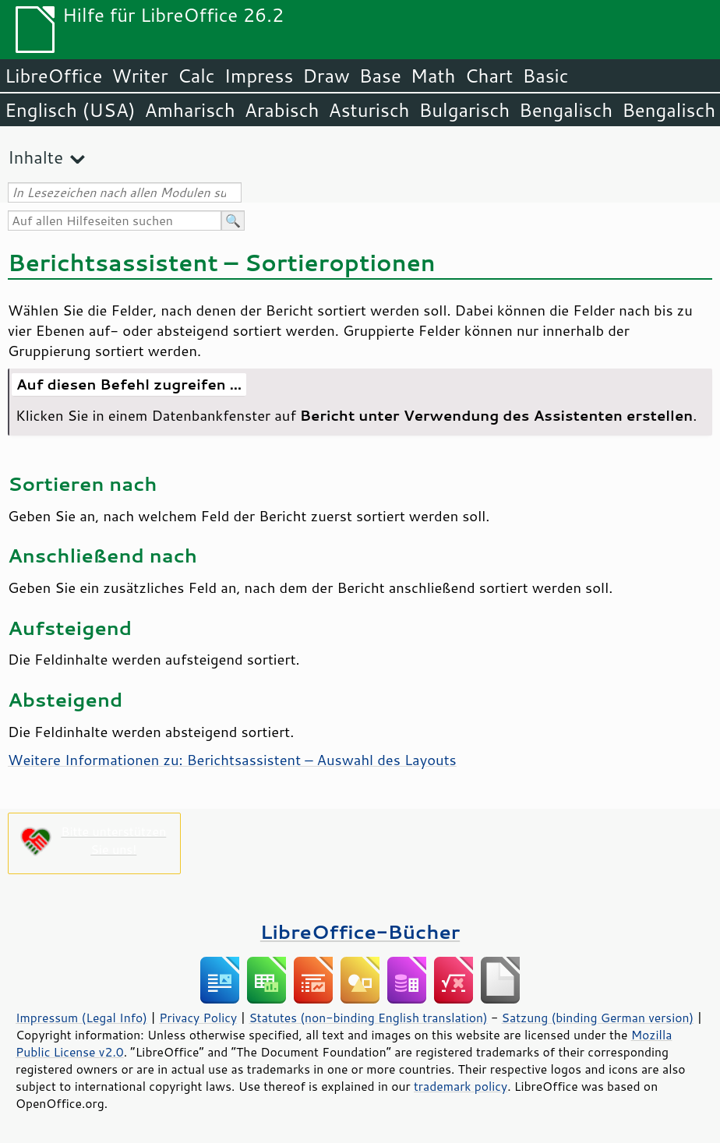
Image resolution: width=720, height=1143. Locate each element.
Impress (259, 75)
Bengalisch (565, 110)
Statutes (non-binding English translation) (368, 1017)
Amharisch (190, 110)
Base (380, 75)
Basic (545, 75)
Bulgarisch (464, 110)
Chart (488, 75)
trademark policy (460, 1086)
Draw (325, 75)
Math (433, 75)
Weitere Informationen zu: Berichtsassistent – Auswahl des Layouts (232, 760)
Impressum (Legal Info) (81, 1017)
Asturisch (368, 110)
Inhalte (35, 157)
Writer (139, 75)
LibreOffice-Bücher (360, 931)
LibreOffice (53, 75)
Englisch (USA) (70, 110)
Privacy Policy (198, 1017)
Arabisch (282, 110)
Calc (196, 75)
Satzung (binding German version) (598, 1017)
